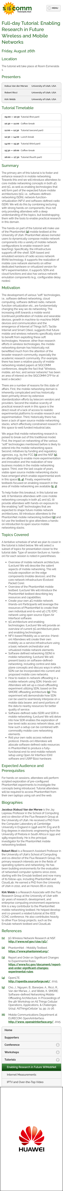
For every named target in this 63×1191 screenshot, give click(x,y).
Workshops (28, 1052)
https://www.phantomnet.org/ (28, 951)
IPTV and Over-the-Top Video (25, 1082)
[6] (3, 1014)
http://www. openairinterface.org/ (31, 1021)
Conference (28, 1044)
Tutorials (27, 1059)
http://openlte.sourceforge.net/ (29, 981)
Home (8, 1030)
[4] (3, 977)
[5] (3, 987)
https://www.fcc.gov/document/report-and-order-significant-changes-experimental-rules (34, 968)
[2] (3, 947)
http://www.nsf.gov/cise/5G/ (28, 941)
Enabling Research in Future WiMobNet (31, 1067)
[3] (3, 957)
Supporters (12, 1037)
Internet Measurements (21, 1074)
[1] (3, 938)
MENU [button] (55, 8)
